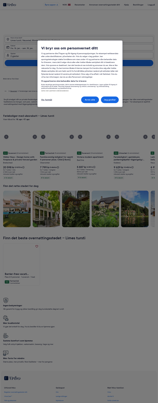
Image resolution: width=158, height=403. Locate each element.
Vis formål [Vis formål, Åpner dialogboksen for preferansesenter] (46, 99)
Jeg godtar (110, 99)
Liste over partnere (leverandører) (55, 91)
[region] (80, 73)
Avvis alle (90, 99)
